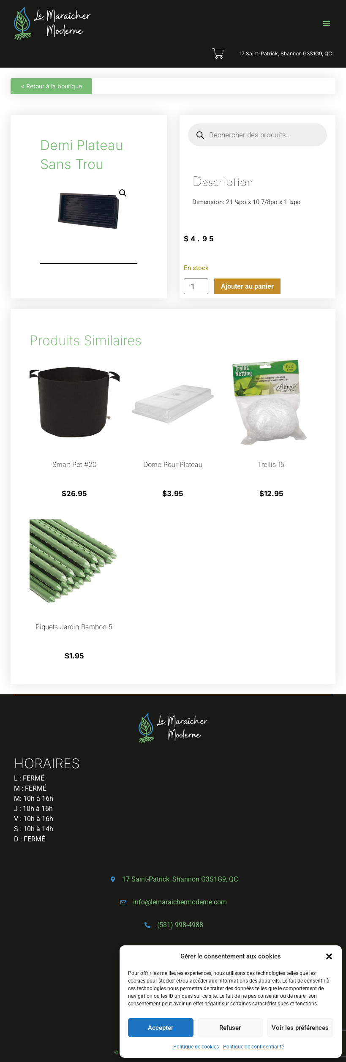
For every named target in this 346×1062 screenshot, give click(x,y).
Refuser (230, 1028)
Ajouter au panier (247, 286)
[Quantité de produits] (196, 286)
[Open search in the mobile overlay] (258, 134)
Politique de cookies (196, 1047)
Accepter (160, 1028)
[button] (329, 956)
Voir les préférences (300, 1028)
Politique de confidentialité (253, 1047)
